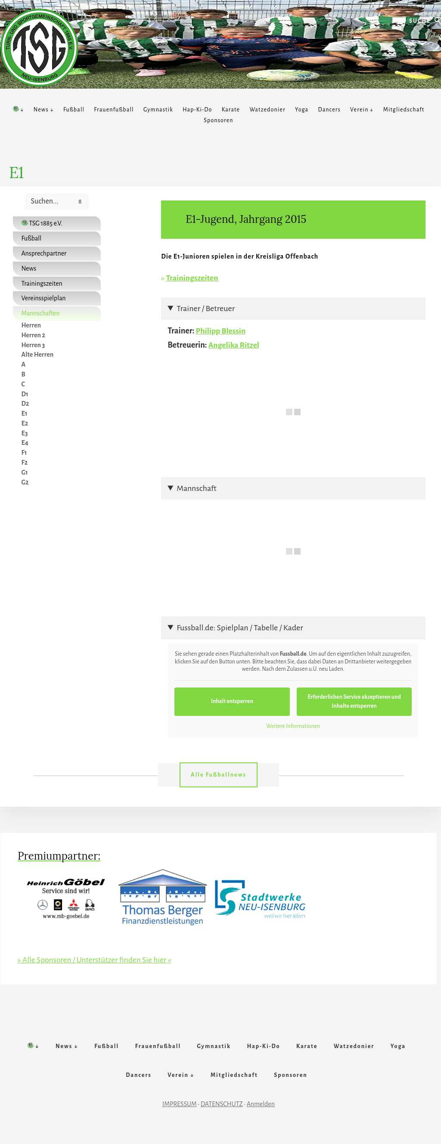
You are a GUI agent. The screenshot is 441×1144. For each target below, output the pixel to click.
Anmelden (261, 1112)
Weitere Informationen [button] (293, 725)
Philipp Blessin (221, 331)
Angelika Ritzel (234, 344)
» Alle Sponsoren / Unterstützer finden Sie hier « (96, 959)
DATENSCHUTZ (222, 1112)
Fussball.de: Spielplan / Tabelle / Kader (240, 627)
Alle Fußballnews (218, 774)
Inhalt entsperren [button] (232, 701)
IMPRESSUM (179, 1112)
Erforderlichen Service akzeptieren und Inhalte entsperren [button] (354, 700)
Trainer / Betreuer (206, 308)
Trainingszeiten (192, 278)
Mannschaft (196, 488)
